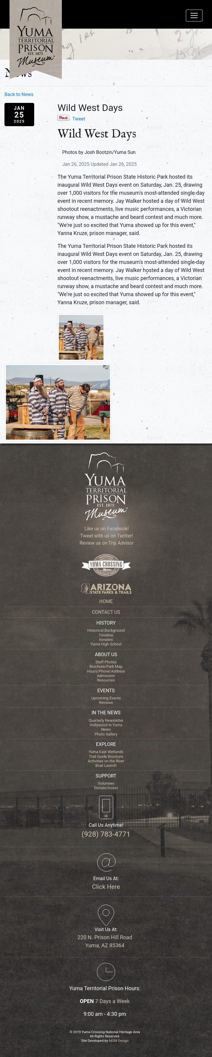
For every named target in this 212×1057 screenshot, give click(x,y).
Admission (106, 675)
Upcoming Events (106, 698)
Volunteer (106, 783)
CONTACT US (106, 612)
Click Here (106, 886)
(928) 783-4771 (105, 834)
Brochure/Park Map (106, 666)
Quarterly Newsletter (106, 720)
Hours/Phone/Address (106, 671)
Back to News (18, 94)
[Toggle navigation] (194, 15)
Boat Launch (106, 765)
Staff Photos (106, 662)
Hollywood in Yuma (106, 725)
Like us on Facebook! (106, 528)
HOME (106, 601)
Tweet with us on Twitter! (106, 536)
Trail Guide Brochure (106, 756)
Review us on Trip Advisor (106, 543)
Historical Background (106, 630)
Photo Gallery (106, 734)
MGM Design (118, 1041)
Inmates (106, 639)
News (106, 729)
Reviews (106, 702)
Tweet (78, 119)
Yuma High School (106, 644)
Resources (106, 680)
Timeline (106, 635)
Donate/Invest (106, 788)
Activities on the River (106, 761)
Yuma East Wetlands (106, 752)
